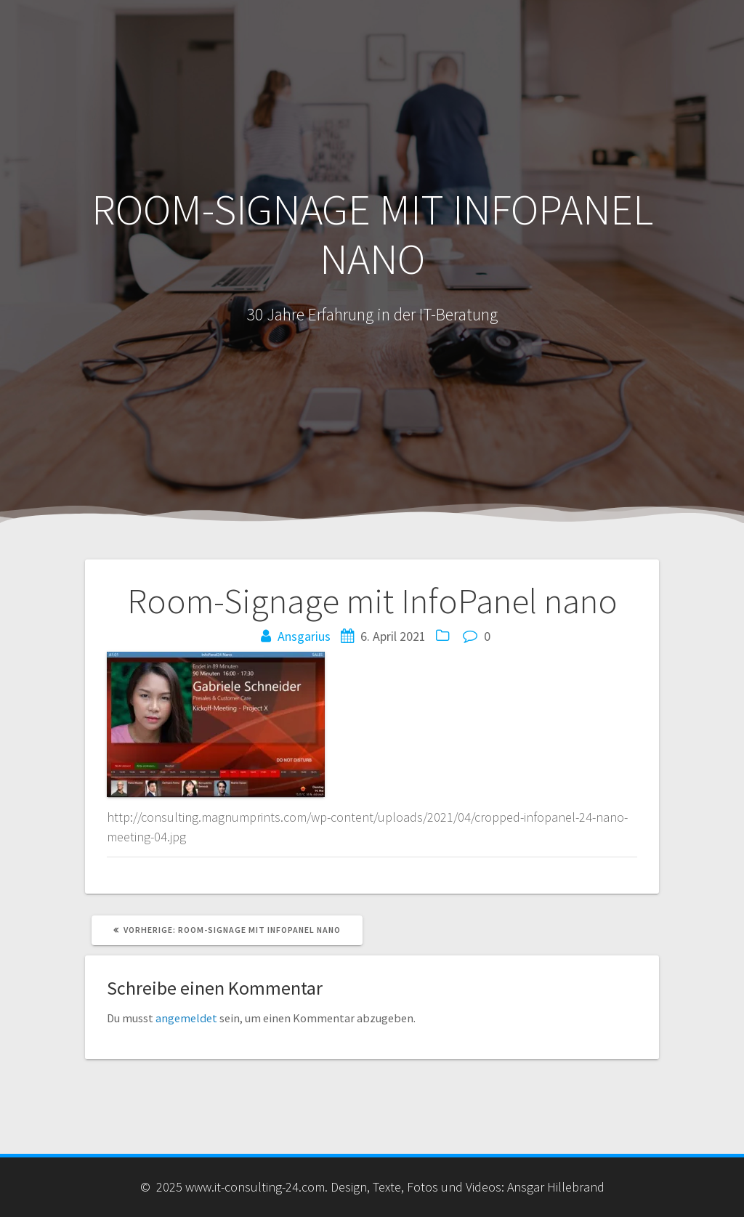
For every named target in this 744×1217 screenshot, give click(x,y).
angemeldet (186, 1018)
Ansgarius (304, 636)
